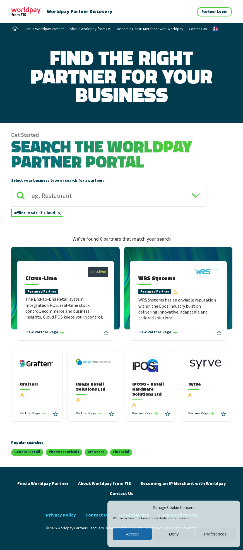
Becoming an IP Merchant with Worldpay (150, 28)
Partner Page (41, 332)
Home (15, 29)
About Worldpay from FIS (90, 28)
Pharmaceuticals (64, 451)
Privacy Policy (61, 515)
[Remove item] (59, 212)
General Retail (27, 451)
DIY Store (96, 451)
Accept (132, 534)
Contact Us (198, 28)
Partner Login (214, 11)
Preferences (215, 534)
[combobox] (108, 203)
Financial (121, 451)
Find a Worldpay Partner (44, 28)
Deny (174, 534)
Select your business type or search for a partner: (57, 180)
